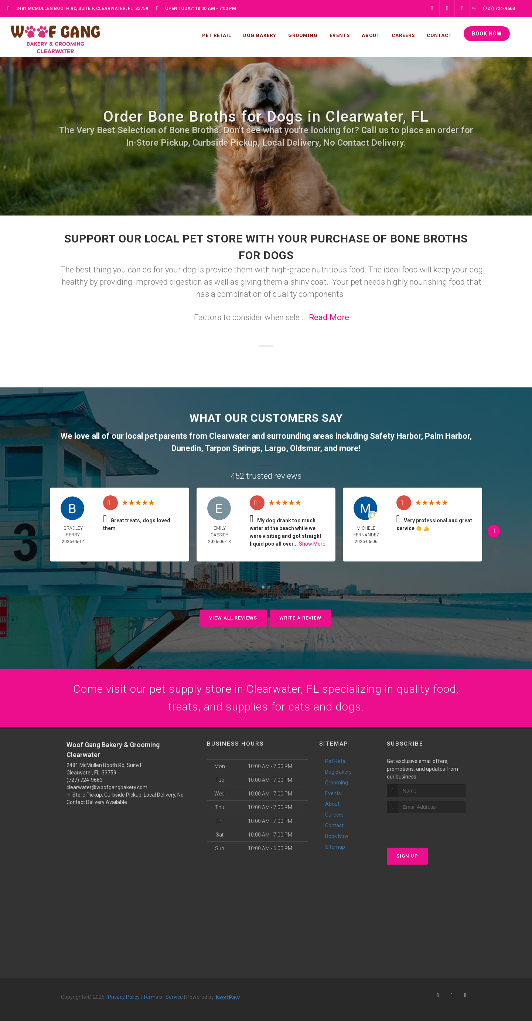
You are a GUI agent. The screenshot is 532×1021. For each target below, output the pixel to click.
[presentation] (426, 827)
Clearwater (229, 436)
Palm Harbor (447, 436)
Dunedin (186, 448)
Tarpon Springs (232, 448)
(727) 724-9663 (84, 780)
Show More (312, 544)
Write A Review (300, 618)
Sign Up (407, 856)
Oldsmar (305, 448)
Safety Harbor (395, 436)
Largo (275, 448)
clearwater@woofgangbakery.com (106, 787)
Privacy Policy (124, 997)
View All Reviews (233, 618)
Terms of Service (163, 997)
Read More (329, 317)
